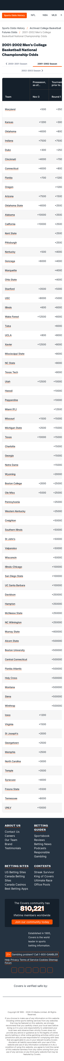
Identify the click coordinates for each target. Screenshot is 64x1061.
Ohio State (11, 279)
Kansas (9, 122)
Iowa (7, 714)
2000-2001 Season (16, 63)
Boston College (13, 483)
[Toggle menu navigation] (59, 5)
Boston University (15, 650)
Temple (9, 770)
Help (7, 959)
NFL (35, 15)
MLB (54, 15)
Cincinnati (10, 159)
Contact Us (12, 831)
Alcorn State (12, 640)
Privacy (15, 959)
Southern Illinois (14, 529)
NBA (45, 15)
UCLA (8, 335)
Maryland (10, 109)
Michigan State (13, 427)
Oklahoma (10, 131)
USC (7, 298)
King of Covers (44, 876)
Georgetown (12, 742)
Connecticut (11, 168)
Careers (10, 835)
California (10, 223)
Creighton (10, 520)
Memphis (10, 752)
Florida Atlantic (13, 668)
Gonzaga (10, 261)
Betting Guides (41, 827)
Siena (8, 696)
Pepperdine (11, 399)
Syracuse (10, 779)
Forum (8, 963)
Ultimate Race (43, 880)
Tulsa (8, 325)
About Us (13, 825)
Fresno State (12, 789)
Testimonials (13, 848)
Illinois (8, 307)
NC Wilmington (13, 622)
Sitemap (53, 959)
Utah (7, 381)
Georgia (9, 455)
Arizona (9, 196)
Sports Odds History (13, 28)
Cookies (43, 959)
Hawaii (8, 390)
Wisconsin (11, 557)
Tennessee (11, 798)
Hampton (10, 603)
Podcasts (40, 848)
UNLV (8, 807)
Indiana (9, 140)
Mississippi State (14, 353)
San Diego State (14, 576)
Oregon (9, 186)
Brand (8, 844)
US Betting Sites (15, 872)
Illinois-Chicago (13, 566)
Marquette (11, 270)
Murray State (12, 631)
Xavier (8, 344)
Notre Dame (11, 464)
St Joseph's (11, 733)
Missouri (10, 418)
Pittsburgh (11, 242)
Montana (10, 687)
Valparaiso (11, 548)
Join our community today (32, 922)
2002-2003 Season (32, 70)
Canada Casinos (15, 884)
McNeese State (13, 613)
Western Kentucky (15, 511)
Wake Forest (12, 316)
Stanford (10, 288)
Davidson (10, 594)
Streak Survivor (44, 872)
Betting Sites (17, 866)
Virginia (9, 724)
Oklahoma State (14, 205)
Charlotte (10, 446)
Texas (8, 437)
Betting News (42, 844)
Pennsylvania (12, 501)
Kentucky (10, 251)
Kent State (11, 233)
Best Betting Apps (16, 888)
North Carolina (13, 761)
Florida (8, 177)
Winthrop (10, 705)
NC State (10, 362)
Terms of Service (29, 959)
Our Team (11, 840)
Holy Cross (11, 677)
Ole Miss (10, 492)
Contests (42, 866)
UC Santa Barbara (15, 585)
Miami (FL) (11, 409)
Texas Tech (11, 372)
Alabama (10, 214)
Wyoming (10, 474)
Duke (8, 149)
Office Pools (42, 884)
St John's (10, 538)
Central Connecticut (16, 659)
